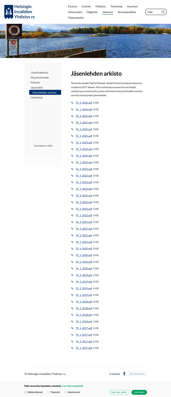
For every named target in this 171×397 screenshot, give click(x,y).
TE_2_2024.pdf (84, 155)
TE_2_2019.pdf (84, 288)
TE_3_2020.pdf (84, 255)
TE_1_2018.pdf (84, 321)
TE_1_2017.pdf (84, 348)
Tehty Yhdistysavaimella (137, 374)
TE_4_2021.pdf (84, 222)
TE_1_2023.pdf (84, 188)
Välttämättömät (33, 392)
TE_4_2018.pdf (84, 301)
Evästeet (114, 373)
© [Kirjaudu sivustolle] (26, 373)
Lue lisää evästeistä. (73, 386)
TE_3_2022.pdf (84, 202)
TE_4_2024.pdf (84, 142)
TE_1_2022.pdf (84, 215)
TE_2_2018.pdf (84, 314)
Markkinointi (72, 392)
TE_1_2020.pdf (84, 268)
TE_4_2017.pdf (84, 328)
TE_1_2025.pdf (84, 135)
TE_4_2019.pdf (84, 275)
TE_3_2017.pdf (84, 334)
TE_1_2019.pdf (84, 295)
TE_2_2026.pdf (84, 102)
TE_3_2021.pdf (84, 228)
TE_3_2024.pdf (84, 149)
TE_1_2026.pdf (84, 109)
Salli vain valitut (119, 392)
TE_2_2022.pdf (84, 208)
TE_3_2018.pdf (84, 308)
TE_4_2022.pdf (84, 195)
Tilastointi (53, 392)
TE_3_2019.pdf (84, 281)
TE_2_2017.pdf (84, 341)
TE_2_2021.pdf (84, 235)
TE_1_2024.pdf (84, 162)
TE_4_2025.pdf (84, 116)
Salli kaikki (139, 392)
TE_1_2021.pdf (84, 242)
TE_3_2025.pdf (84, 122)
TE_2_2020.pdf (84, 261)
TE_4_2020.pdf (84, 248)
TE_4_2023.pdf (84, 169)
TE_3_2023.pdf (84, 175)
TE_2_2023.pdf (84, 182)
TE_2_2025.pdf (84, 129)
